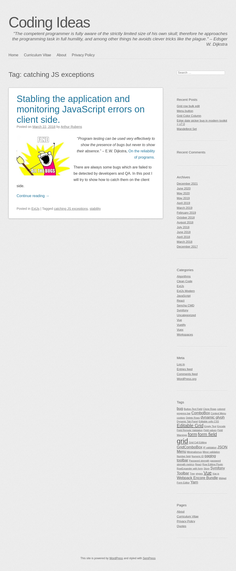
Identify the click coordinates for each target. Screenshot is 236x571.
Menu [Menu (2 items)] (181, 451)
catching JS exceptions (71, 208)
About (61, 55)
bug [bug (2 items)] (180, 408)
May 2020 (183, 193)
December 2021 (187, 183)
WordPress (116, 558)
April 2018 (183, 237)
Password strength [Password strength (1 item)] (199, 460)
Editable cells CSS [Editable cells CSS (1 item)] (209, 421)
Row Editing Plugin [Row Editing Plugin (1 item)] (212, 464)
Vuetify (181, 325)
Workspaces (185, 334)
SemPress (149, 558)
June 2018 (184, 232)
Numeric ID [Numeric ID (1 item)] (198, 456)
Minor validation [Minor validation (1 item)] (211, 452)
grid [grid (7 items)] (182, 441)
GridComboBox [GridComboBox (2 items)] (189, 447)
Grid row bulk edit (188, 106)
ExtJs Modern (186, 291)
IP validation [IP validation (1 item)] (210, 447)
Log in (181, 364)
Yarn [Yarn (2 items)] (194, 482)
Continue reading (33, 196)
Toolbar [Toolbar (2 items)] (183, 473)
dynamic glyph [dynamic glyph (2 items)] (213, 417)
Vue (179, 320)
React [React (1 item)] (198, 464)
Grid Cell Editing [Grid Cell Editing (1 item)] (197, 442)
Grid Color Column (189, 115)
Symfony (182, 310)
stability (95, 208)
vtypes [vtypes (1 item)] (199, 473)
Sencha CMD (185, 305)
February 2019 (186, 212)
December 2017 (187, 246)
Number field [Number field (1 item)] (184, 456)
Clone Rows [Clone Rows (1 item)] (209, 409)
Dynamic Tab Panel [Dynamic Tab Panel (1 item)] (187, 421)
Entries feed (184, 369)
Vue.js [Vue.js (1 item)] (215, 473)
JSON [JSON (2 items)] (222, 447)
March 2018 (184, 241)
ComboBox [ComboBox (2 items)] (200, 413)
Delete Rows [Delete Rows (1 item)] (193, 417)
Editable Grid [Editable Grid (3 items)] (190, 425)
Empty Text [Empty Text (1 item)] (210, 426)
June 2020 (184, 188)
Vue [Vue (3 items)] (208, 472)
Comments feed (187, 374)
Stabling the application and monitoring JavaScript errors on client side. (81, 109)
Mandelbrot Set (187, 129)
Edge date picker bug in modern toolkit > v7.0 (202, 122)
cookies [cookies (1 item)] (181, 417)
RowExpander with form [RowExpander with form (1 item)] (190, 468)
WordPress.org (186, 379)
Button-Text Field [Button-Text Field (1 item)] (193, 409)
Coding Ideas (49, 22)
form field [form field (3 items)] (207, 434)
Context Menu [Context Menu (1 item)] (218, 413)
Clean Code (184, 281)
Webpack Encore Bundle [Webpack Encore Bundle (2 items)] (197, 478)
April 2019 (183, 203)
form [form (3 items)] (192, 434)
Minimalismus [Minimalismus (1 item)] (194, 452)
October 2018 (186, 217)
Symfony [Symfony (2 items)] (217, 468)
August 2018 (185, 222)
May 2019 (183, 198)
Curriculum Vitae (37, 55)
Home (13, 55)
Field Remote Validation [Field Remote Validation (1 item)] (190, 430)
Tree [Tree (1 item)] (192, 473)
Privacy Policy (83, 55)
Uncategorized (186, 315)
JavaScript (184, 296)
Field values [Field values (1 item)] (210, 430)
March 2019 (184, 208)
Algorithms (184, 276)
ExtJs (35, 208)
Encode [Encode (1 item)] (221, 426)
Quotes (181, 526)
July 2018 (183, 227)
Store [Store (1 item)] (206, 468)
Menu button (185, 111)
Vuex (180, 329)
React (180, 300)
